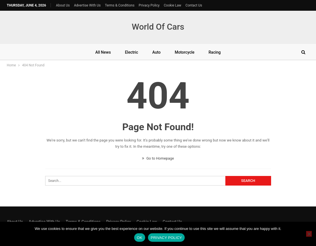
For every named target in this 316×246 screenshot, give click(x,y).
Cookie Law (172, 5)
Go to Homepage (158, 158)
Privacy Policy (149, 5)
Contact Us (194, 5)
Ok (139, 238)
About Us (63, 5)
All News (103, 52)
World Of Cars (158, 27)
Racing (215, 52)
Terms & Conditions (119, 5)
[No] (309, 234)
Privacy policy (166, 238)
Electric (131, 52)
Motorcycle (185, 52)
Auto (156, 52)
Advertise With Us (87, 5)
